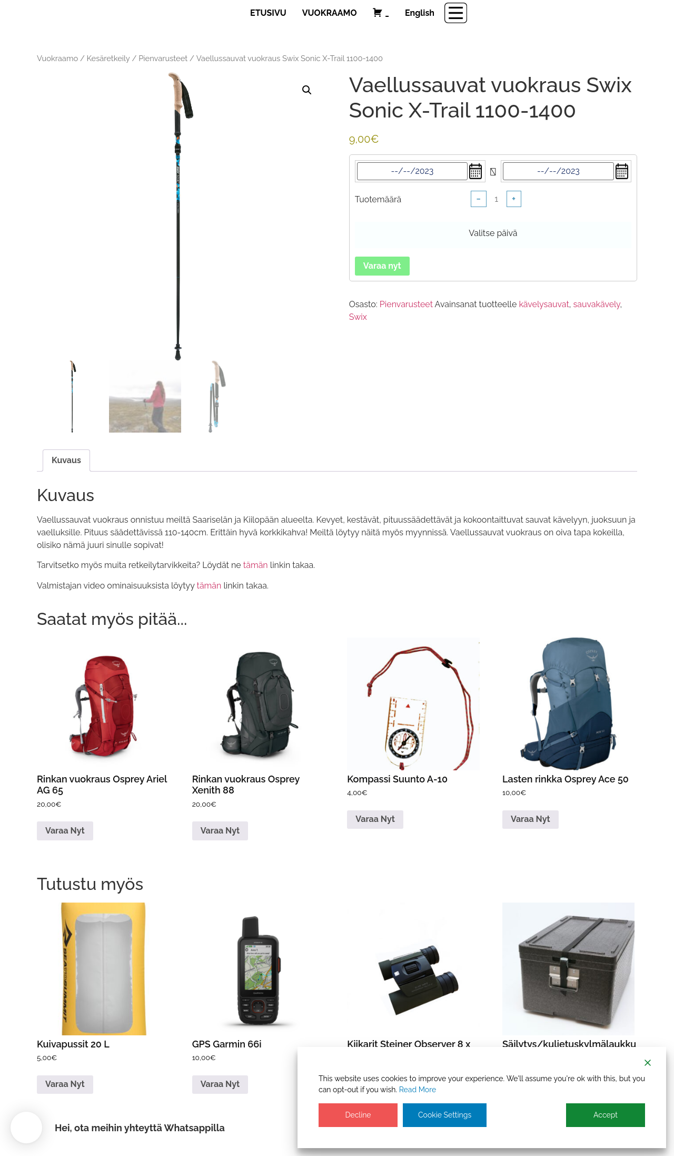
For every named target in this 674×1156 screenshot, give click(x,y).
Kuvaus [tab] (66, 460)
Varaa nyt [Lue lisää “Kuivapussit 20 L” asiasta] (65, 1084)
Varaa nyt (382, 266)
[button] (307, 90)
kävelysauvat (544, 304)
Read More (417, 1089)
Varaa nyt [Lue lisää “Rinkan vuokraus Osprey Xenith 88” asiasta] (220, 831)
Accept (605, 1115)
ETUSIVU (268, 13)
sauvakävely (596, 304)
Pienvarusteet (162, 58)
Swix (358, 317)
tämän (255, 565)
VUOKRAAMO (329, 13)
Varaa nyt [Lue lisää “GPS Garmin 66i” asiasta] (220, 1084)
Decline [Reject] (358, 1115)
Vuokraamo (57, 58)
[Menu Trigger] (455, 13)
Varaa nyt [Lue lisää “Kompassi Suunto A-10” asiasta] (375, 819)
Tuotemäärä (378, 199)
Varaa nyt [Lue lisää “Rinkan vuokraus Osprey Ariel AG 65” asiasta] (65, 831)
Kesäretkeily (108, 58)
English (419, 13)
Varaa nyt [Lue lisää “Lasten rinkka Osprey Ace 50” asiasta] (530, 819)
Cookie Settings (444, 1115)
